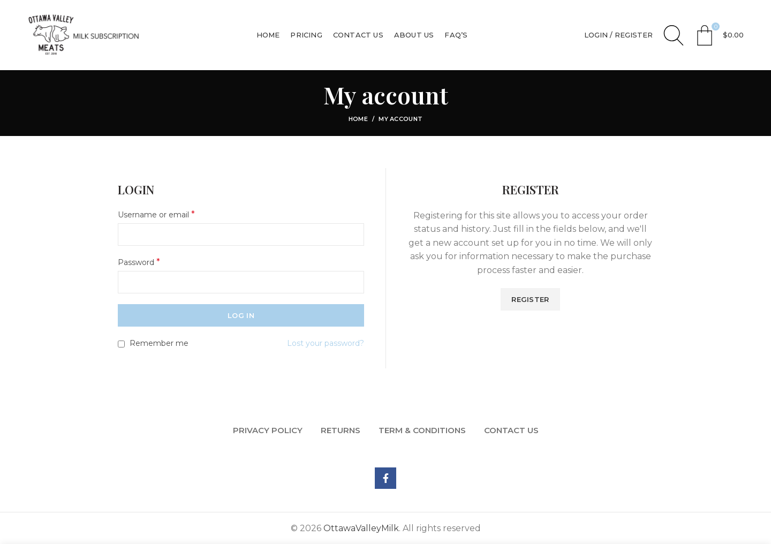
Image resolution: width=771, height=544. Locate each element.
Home (358, 119)
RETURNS (340, 430)
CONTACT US (511, 430)
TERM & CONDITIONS (422, 430)
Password (139, 262)
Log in (241, 315)
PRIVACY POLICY (268, 430)
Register (530, 299)
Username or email (156, 214)
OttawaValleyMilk (361, 528)
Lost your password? (325, 343)
